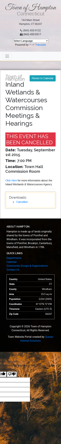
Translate (37, 44)
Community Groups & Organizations (27, 265)
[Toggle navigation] (7, 56)
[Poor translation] (12, 374)
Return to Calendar (43, 78)
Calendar (12, 261)
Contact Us (13, 269)
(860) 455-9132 (32, 30)
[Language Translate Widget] (30, 41)
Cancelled (21, 202)
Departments (14, 258)
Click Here (11, 180)
